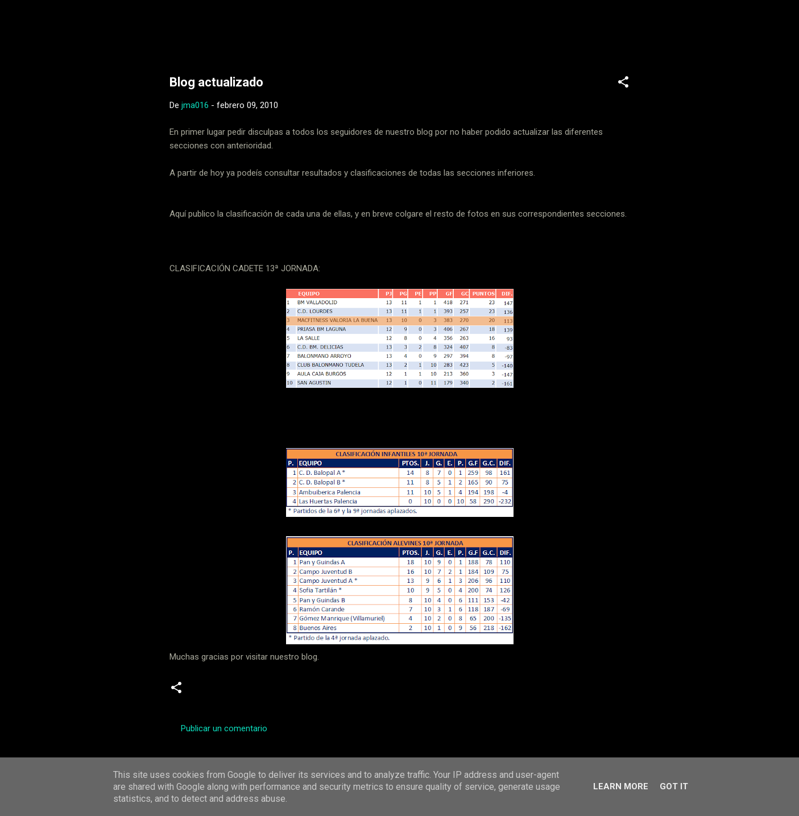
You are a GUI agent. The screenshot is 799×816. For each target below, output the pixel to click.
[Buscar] (646, 31)
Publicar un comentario (224, 728)
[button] (623, 84)
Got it (674, 786)
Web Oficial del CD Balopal (255, 27)
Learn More (620, 786)
